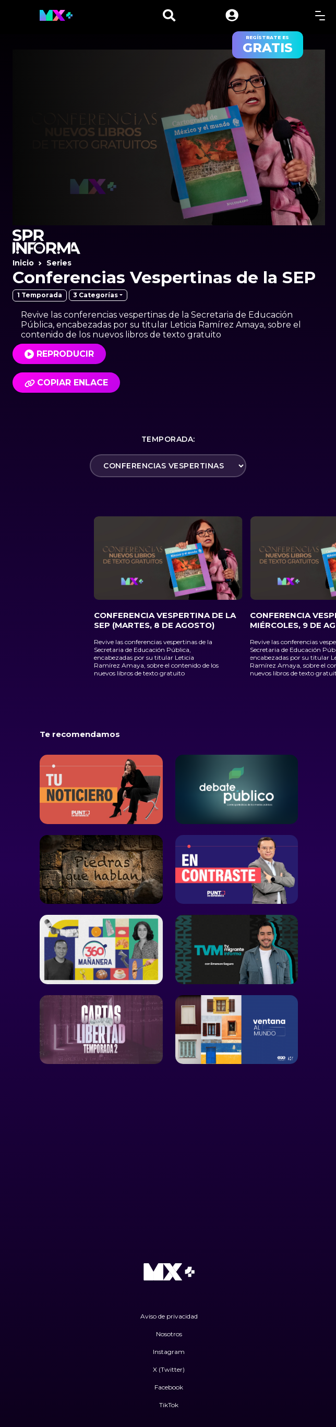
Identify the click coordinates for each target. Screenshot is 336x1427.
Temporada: (168, 439)
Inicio (23, 263)
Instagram (169, 1352)
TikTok (168, 1405)
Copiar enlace (66, 383)
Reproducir (65, 354)
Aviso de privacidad (169, 1316)
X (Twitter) (169, 1369)
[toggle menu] (320, 15)
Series (58, 263)
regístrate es (268, 44)
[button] (231, 15)
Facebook (168, 1387)
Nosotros (169, 1334)
